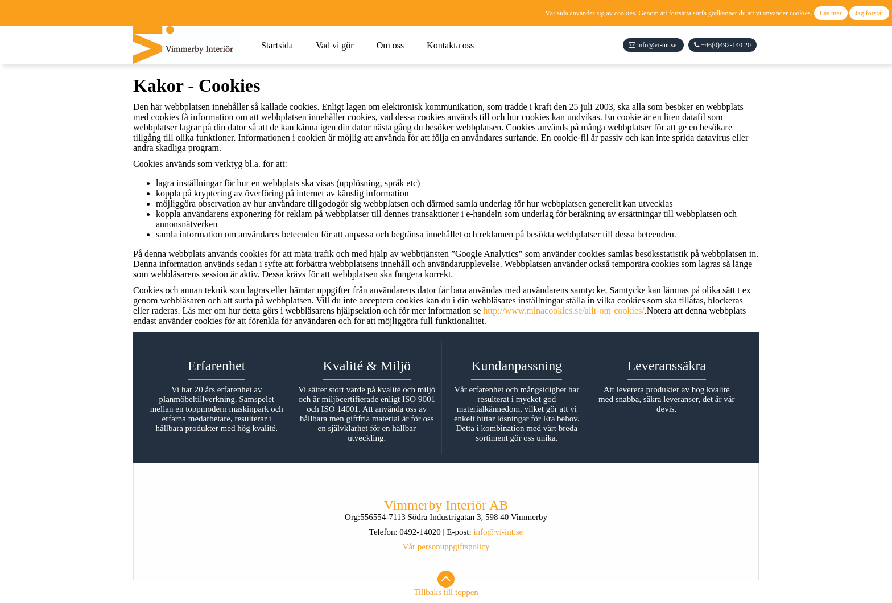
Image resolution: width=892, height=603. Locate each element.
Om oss (390, 45)
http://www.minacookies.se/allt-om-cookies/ (563, 310)
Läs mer (831, 13)
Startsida (277, 45)
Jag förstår (869, 13)
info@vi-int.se (498, 531)
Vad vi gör (335, 45)
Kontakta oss (450, 45)
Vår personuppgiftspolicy (446, 546)
